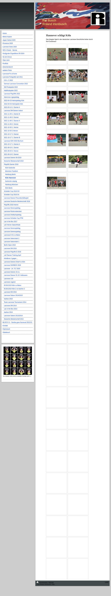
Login (106, 582)
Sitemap (50, 582)
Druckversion (42, 582)
